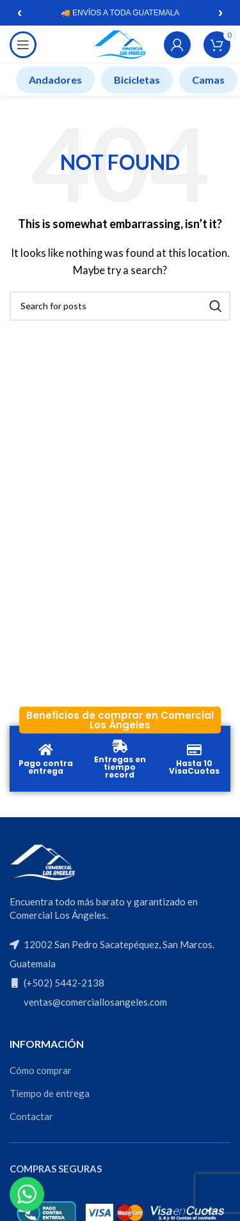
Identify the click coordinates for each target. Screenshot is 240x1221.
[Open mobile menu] (23, 45)
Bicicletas (137, 79)
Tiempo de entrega (50, 1093)
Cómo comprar (41, 1070)
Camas (208, 79)
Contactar (31, 1116)
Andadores (55, 79)
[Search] (120, 306)
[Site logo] (120, 43)
